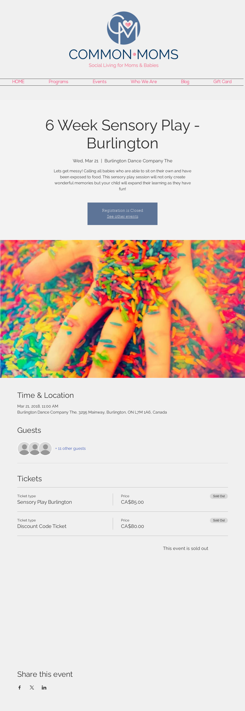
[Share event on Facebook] (19, 688)
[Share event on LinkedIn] (44, 688)
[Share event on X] (32, 688)
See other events (122, 217)
